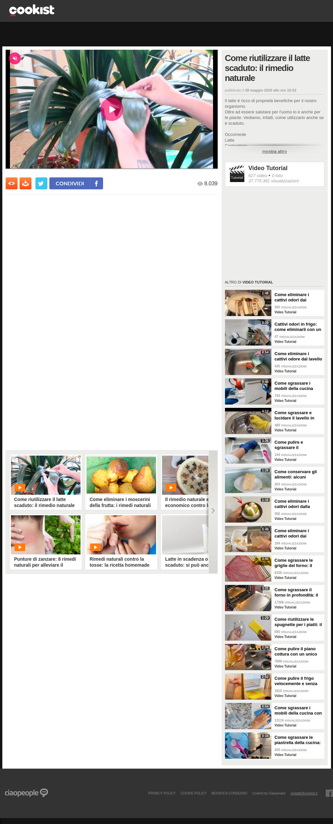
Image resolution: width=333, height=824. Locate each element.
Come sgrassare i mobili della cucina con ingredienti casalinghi (298, 710)
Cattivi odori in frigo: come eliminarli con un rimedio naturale (298, 327)
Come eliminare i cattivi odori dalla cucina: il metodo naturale (292, 504)
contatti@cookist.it (304, 793)
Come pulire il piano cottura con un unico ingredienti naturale (296, 651)
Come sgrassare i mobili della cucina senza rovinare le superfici (294, 386)
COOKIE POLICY (193, 793)
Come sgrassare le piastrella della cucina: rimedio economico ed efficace (298, 740)
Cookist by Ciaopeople (269, 793)
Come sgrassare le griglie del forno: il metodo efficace (294, 563)
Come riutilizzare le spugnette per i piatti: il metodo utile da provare (298, 622)
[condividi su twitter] (41, 183)
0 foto (277, 175)
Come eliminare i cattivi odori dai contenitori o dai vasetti (292, 533)
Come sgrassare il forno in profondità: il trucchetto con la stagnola (296, 592)
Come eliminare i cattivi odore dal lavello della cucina (298, 356)
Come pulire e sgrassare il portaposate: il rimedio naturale (298, 445)
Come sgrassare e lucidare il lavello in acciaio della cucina (295, 415)
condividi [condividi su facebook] (70, 183)
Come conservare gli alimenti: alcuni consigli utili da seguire (298, 474)
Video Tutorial (268, 168)
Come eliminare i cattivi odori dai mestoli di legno (292, 297)
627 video (258, 175)
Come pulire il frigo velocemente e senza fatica (296, 681)
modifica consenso (229, 793)
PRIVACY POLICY (161, 793)
